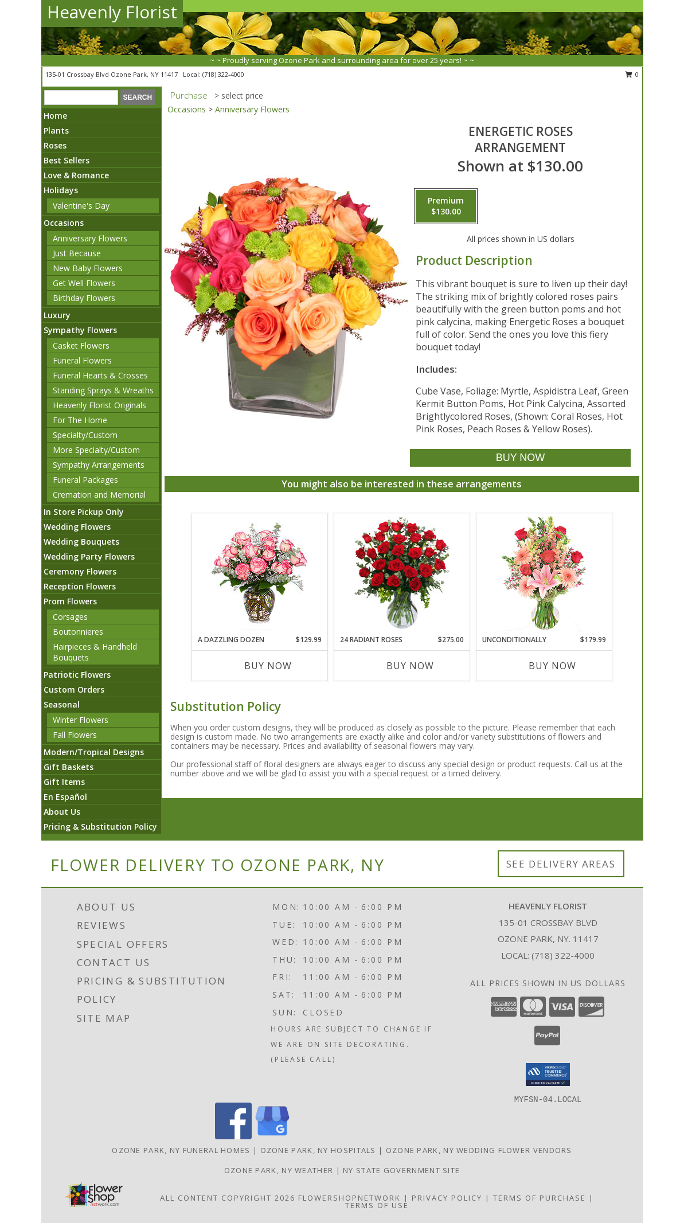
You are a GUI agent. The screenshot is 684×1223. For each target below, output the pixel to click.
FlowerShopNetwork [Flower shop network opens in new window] (349, 1198)
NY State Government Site (401, 1170)
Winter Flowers (80, 719)
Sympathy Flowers (80, 330)
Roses (55, 145)
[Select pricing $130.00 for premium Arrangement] (446, 206)
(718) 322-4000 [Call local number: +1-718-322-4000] (223, 74)
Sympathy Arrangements (98, 464)
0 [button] (632, 74)
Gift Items (64, 781)
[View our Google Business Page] (272, 1136)
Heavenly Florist (112, 12)
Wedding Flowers (77, 526)
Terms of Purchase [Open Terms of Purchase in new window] (539, 1198)
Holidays (61, 190)
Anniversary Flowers (90, 238)
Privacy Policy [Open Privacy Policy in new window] (447, 1198)
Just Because (77, 253)
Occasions (64, 222)
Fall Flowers (75, 734)
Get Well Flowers (84, 283)
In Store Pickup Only (84, 511)
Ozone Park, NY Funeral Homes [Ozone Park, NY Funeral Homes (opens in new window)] (181, 1150)
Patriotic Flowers (77, 674)
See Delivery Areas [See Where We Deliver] (561, 863)
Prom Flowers (70, 601)
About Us (62, 811)
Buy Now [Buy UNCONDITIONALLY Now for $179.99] (552, 665)
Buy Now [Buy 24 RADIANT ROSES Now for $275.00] (410, 665)
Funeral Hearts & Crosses (100, 375)
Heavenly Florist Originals (99, 405)
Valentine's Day (81, 205)
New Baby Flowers (88, 268)
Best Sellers (66, 160)
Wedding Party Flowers (89, 556)
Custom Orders (74, 689)
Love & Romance (76, 175)
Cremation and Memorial (99, 494)
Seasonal (62, 704)
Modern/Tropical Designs (94, 752)
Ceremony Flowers (80, 571)
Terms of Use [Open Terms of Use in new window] (377, 1205)
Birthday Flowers (84, 297)
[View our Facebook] (233, 1136)
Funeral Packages (85, 479)
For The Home (80, 420)
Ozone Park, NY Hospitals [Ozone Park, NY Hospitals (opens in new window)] (318, 1150)
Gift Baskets (68, 766)
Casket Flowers (81, 345)
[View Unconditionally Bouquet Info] (544, 574)
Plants (56, 130)
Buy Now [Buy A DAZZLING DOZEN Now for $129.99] (268, 665)
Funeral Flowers (82, 360)
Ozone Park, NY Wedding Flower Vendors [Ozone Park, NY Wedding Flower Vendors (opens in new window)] (479, 1150)
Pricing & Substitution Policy (100, 826)
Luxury (57, 315)
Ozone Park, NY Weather (279, 1170)
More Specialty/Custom (96, 449)
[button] (548, 1074)
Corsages (70, 616)
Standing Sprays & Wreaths (103, 390)
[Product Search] (81, 97)
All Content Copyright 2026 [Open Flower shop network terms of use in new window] (227, 1198)
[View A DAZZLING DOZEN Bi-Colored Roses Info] (259, 574)
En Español (65, 796)
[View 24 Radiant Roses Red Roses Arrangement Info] (402, 574)
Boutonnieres (78, 631)
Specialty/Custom (85, 434)
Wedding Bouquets (81, 541)
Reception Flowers (80, 586)
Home (55, 115)
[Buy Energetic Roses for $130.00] (520, 458)
